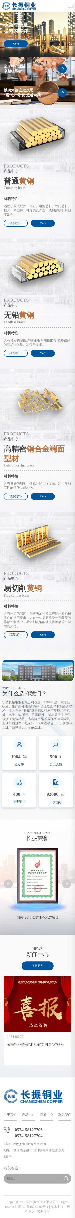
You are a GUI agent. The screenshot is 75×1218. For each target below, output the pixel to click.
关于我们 (10, 1114)
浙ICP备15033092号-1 (33, 1206)
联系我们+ (15, 223)
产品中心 (28, 1114)
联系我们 (64, 1114)
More (16, 43)
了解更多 (37, 965)
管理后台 (43, 1211)
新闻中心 (46, 1114)
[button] (8, 883)
